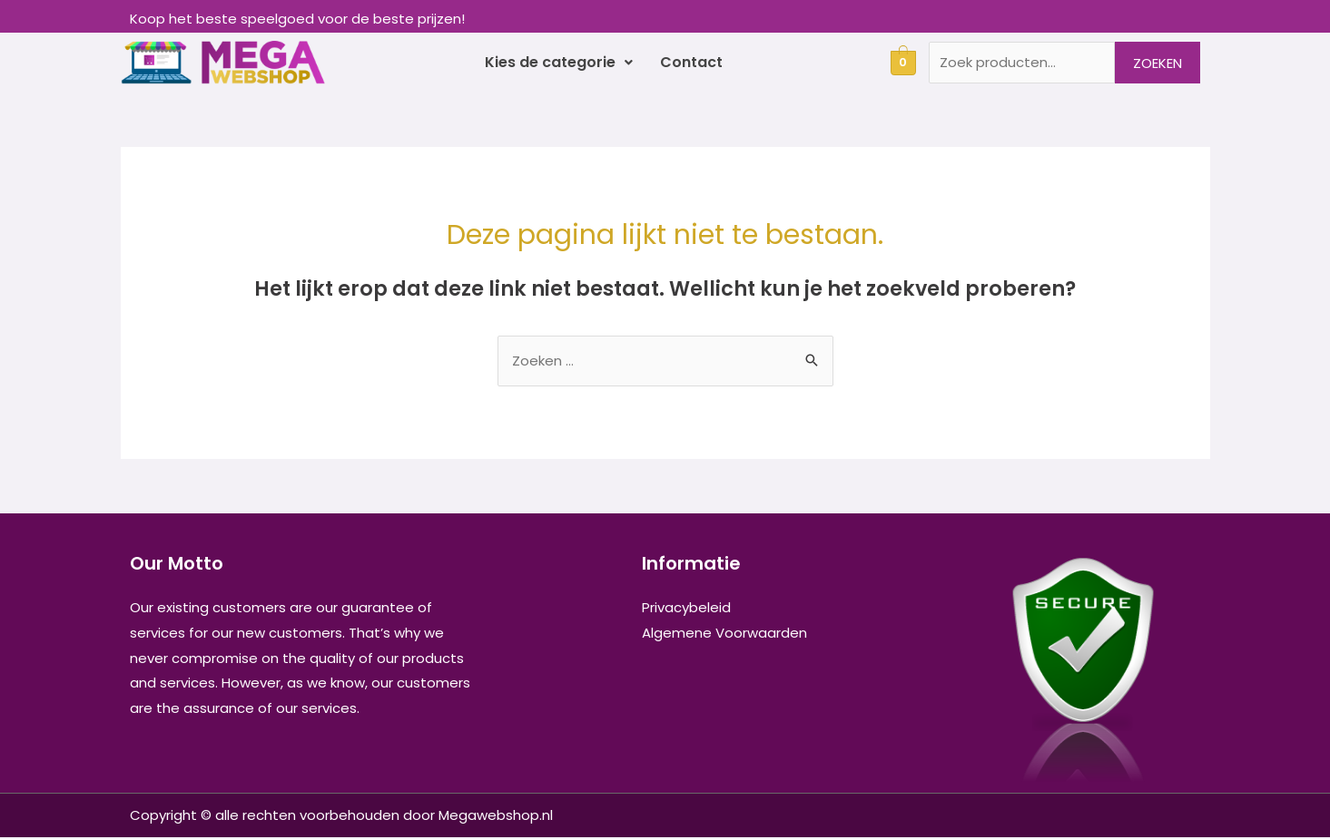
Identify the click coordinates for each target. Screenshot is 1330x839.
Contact (691, 63)
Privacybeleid (686, 609)
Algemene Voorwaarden (724, 634)
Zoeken (1157, 63)
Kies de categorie (559, 63)
